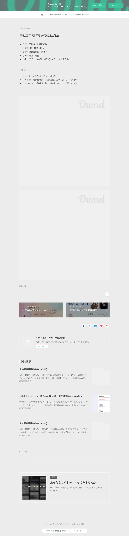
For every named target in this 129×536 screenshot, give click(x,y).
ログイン (116, 5)
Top (41, 14)
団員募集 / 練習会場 (81, 14)
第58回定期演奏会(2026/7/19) (33, 369)
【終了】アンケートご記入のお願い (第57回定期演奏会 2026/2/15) (50, 396)
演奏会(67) (22, 286)
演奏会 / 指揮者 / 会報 (58, 14)
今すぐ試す (98, 5)
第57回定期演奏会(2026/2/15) (33, 423)
